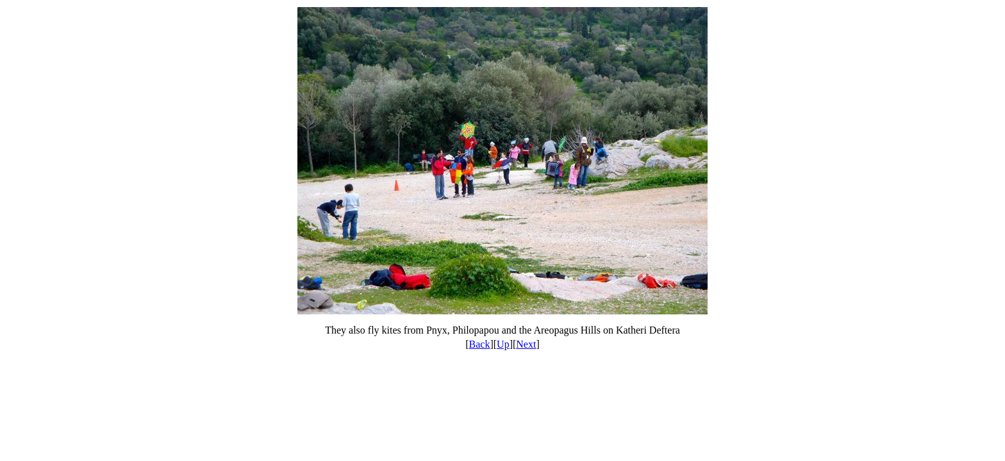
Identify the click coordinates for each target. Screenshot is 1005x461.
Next (526, 344)
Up (503, 344)
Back (479, 344)
